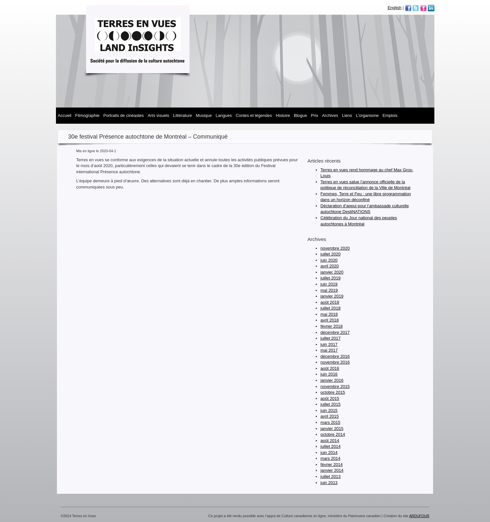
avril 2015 (330, 416)
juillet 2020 (331, 254)
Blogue (300, 115)
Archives (330, 115)
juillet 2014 (331, 446)
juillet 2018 (331, 308)
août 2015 (330, 398)
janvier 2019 (332, 296)
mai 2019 (329, 290)
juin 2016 (329, 374)
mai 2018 (329, 314)
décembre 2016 (335, 356)
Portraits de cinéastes (123, 115)
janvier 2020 (332, 272)
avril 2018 (330, 320)
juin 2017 (329, 344)
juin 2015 (329, 410)
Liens (347, 115)
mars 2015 (330, 422)
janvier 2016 (332, 380)
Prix (314, 115)
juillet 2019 (331, 278)
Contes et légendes (254, 115)
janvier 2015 (332, 428)
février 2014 (332, 464)
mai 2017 (329, 350)
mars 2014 (330, 458)
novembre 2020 (335, 248)
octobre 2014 (333, 434)
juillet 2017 (331, 338)
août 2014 (330, 440)
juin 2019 (329, 284)
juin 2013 (329, 482)
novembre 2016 (335, 362)
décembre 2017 (335, 332)
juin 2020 (329, 260)
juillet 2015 (331, 404)
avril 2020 (330, 266)
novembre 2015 (335, 386)
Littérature (182, 115)
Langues (224, 115)
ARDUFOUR (419, 516)
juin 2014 (329, 452)
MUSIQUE (204, 115)
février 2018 (332, 326)
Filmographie (87, 115)
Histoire (283, 115)
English (394, 7)
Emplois (390, 115)
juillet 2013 (331, 476)
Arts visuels (158, 115)
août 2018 (330, 302)
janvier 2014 (332, 470)
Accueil (64, 115)
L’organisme (367, 115)
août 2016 (330, 368)
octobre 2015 (333, 392)
